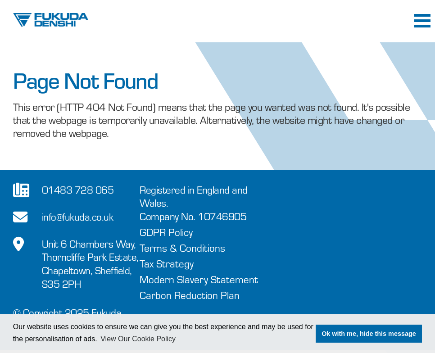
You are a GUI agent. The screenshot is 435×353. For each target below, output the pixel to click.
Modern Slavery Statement (199, 279)
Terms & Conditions (182, 247)
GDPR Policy (166, 232)
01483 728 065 (78, 189)
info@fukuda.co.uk (77, 216)
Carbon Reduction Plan (190, 295)
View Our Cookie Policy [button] (138, 339)
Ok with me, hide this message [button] (369, 333)
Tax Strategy (167, 263)
